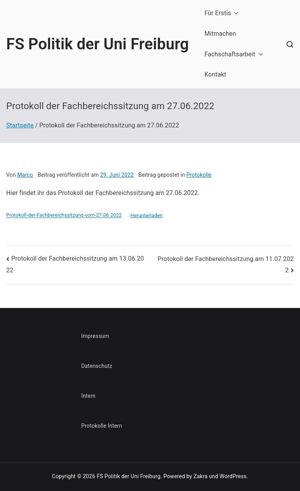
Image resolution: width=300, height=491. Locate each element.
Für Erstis (222, 13)
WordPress (233, 476)
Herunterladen (146, 215)
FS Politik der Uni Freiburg (97, 44)
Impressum (95, 336)
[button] (235, 13)
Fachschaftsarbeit (234, 54)
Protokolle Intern (101, 426)
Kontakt (215, 74)
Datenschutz (96, 366)
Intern (88, 396)
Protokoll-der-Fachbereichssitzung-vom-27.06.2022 (64, 215)
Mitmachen (220, 33)
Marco (25, 175)
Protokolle (199, 175)
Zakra (201, 476)
